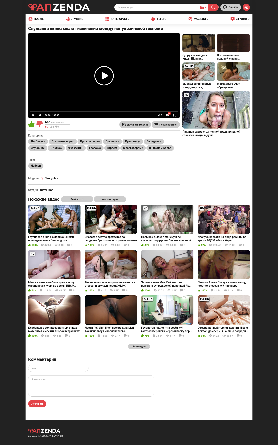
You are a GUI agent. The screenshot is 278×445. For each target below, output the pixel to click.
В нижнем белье (160, 148)
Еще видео (139, 346)
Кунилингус (132, 141)
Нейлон (36, 165)
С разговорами (133, 148)
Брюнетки (112, 141)
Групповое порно (62, 141)
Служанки (38, 148)
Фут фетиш (75, 148)
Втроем (112, 148)
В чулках (56, 148)
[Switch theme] (246, 7)
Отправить (37, 403)
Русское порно (90, 141)
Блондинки (153, 141)
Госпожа (95, 148)
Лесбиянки (38, 141)
